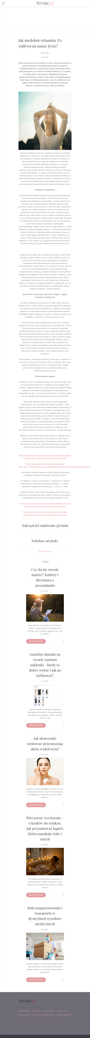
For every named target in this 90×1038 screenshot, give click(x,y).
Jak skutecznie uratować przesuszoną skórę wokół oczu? (45, 743)
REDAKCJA (63, 1011)
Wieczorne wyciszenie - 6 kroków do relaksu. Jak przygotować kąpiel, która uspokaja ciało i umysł (45, 828)
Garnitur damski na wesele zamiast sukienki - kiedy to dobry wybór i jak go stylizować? (45, 665)
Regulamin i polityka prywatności (36, 1015)
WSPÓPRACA (24, 1011)
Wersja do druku (45, 551)
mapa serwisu (64, 1015)
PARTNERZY (49, 1011)
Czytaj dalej (36, 641)
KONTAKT (37, 1011)
